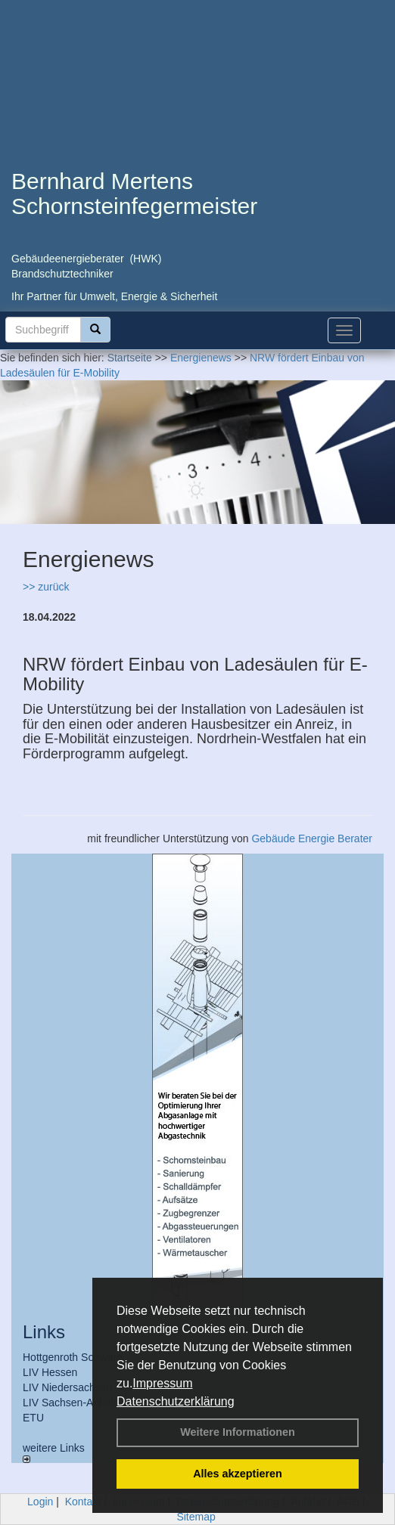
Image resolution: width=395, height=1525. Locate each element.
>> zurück (46, 587)
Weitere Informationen (237, 1432)
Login (40, 1502)
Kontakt (83, 1502)
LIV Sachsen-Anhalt (70, 1402)
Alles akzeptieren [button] (237, 1474)
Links (44, 1332)
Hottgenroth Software (73, 1357)
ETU (33, 1418)
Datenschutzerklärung (176, 1401)
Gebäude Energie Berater (311, 838)
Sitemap (195, 1517)
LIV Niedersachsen (67, 1387)
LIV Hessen (50, 1372)
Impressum (162, 1383)
